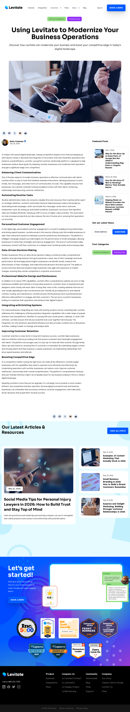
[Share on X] (14, 133)
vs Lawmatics (68, 682)
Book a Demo (17, 600)
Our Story (106, 678)
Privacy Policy (82, 708)
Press (104, 691)
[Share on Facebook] (9, 133)
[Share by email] (20, 133)
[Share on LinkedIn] (4, 133)
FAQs (88, 687)
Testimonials (91, 678)
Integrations (42, 8)
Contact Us (107, 687)
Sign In (100, 8)
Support (90, 691)
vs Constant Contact (71, 678)
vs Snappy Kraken (70, 687)
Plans (66, 8)
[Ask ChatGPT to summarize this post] (25, 133)
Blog (84, 8)
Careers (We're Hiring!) (112, 682)
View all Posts (118, 431)
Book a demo (116, 8)
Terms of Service (66, 708)
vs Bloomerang (69, 691)
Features (31, 8)
